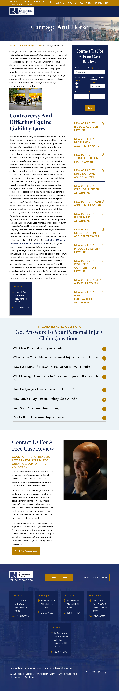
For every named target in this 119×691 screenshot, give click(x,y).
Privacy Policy (71, 673)
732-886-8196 (60, 652)
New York (18, 286)
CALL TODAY (92, 577)
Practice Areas (16, 668)
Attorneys (30, 668)
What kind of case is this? (86, 68)
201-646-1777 (98, 616)
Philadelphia (45, 595)
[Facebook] (93, 671)
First (75, 101)
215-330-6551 (47, 612)
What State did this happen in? (97, 79)
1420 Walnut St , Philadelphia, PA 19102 (48, 604)
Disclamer (29, 677)
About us (49, 668)
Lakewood (57, 627)
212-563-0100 (22, 307)
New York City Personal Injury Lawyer (26, 45)
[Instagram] (87, 671)
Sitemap (17, 677)
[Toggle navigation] (106, 11)
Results (40, 668)
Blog (57, 668)
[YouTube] (105, 672)
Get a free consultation (26, 551)
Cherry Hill (70, 595)
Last (91, 101)
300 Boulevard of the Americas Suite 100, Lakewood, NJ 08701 (61, 640)
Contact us (66, 668)
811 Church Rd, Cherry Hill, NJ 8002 (73, 604)
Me (79, 83)
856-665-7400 (74, 612)
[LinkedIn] (99, 671)
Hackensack (96, 595)
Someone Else (83, 87)
